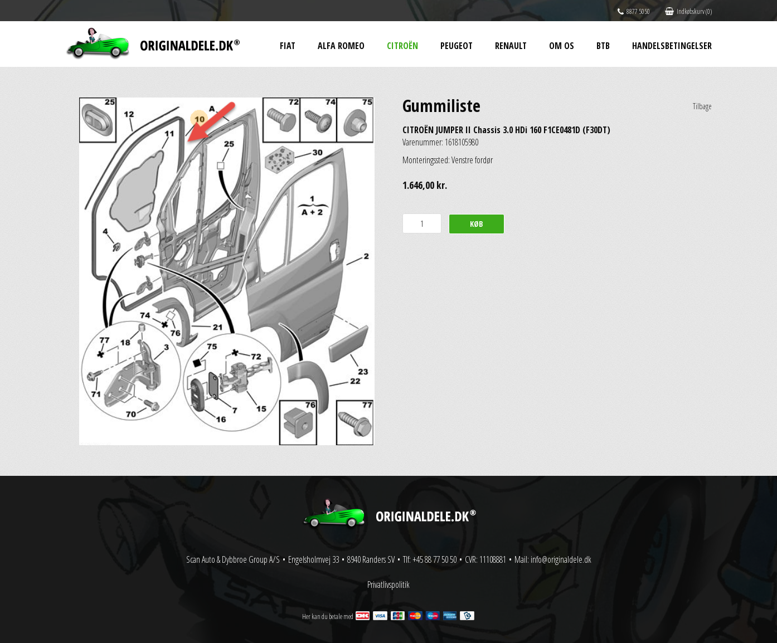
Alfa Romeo (341, 45)
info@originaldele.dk (561, 559)
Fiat (287, 45)
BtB (603, 45)
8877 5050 (634, 11)
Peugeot (456, 45)
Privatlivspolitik (388, 584)
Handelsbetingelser (672, 45)
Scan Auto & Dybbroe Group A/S (233, 559)
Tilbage (702, 106)
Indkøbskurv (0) (688, 11)
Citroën (402, 45)
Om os (561, 45)
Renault (511, 45)
